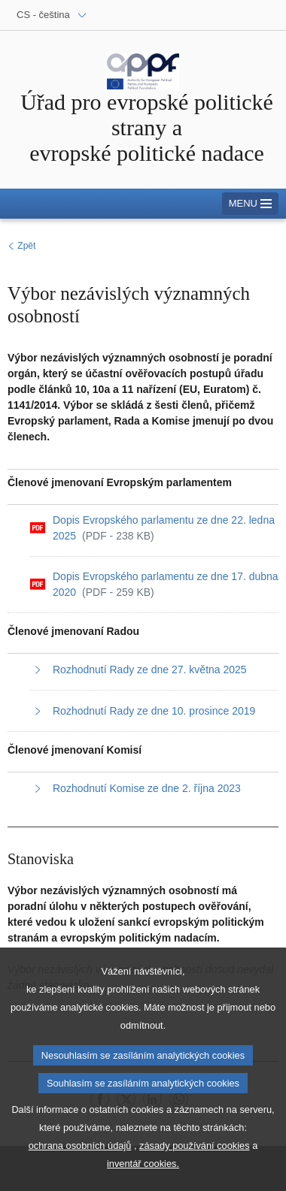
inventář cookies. (143, 1177)
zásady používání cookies (194, 1159)
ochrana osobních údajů (80, 1159)
